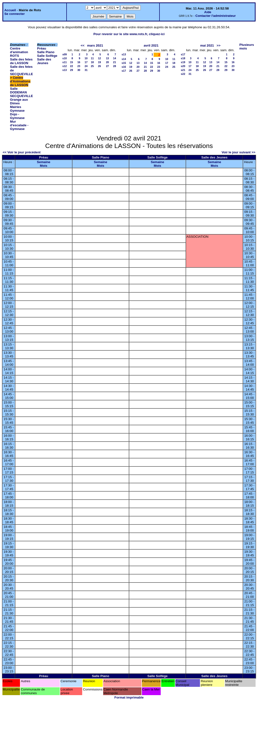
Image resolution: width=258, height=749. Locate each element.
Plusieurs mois (246, 46)
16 (78, 62)
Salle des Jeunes (44, 61)
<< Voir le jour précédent (21, 152)
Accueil (10, 10)
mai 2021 (207, 45)
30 (78, 70)
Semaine (43, 162)
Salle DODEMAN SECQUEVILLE (21, 92)
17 (86, 62)
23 (78, 66)
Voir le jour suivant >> (238, 152)
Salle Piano (45, 52)
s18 (183, 58)
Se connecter (14, 14)
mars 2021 (95, 45)
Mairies (15, 107)
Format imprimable (129, 697)
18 (92, 62)
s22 (183, 73)
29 (71, 70)
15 (71, 62)
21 (114, 62)
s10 (64, 58)
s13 (64, 70)
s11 (64, 62)
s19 (183, 62)
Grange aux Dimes (19, 101)
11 (92, 58)
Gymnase (17, 110)
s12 (64, 66)
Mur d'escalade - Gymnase (19, 125)
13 (107, 58)
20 (107, 62)
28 (114, 66)
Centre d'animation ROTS (19, 52)
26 (99, 66)
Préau (41, 48)
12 (99, 58)
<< (83, 45)
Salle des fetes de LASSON (21, 61)
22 (71, 66)
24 (86, 66)
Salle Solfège (47, 56)
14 (114, 58)
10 (86, 58)
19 (99, 62)
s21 (183, 70)
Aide (207, 12)
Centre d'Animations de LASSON (20, 81)
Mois (43, 166)
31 (86, 70)
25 (92, 66)
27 (107, 66)
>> (218, 45)
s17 (124, 70)
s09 (64, 54)
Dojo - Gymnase (17, 116)
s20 (183, 66)
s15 (124, 62)
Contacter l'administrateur (215, 16)
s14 (124, 59)
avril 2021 (151, 45)
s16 (124, 66)
